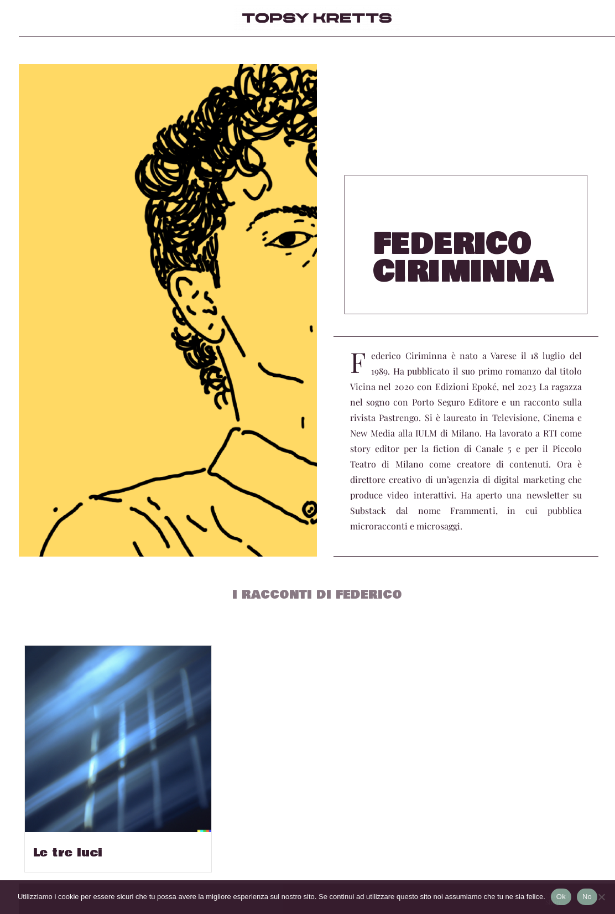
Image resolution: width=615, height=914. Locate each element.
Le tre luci (67, 853)
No (587, 896)
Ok (561, 896)
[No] (601, 896)
